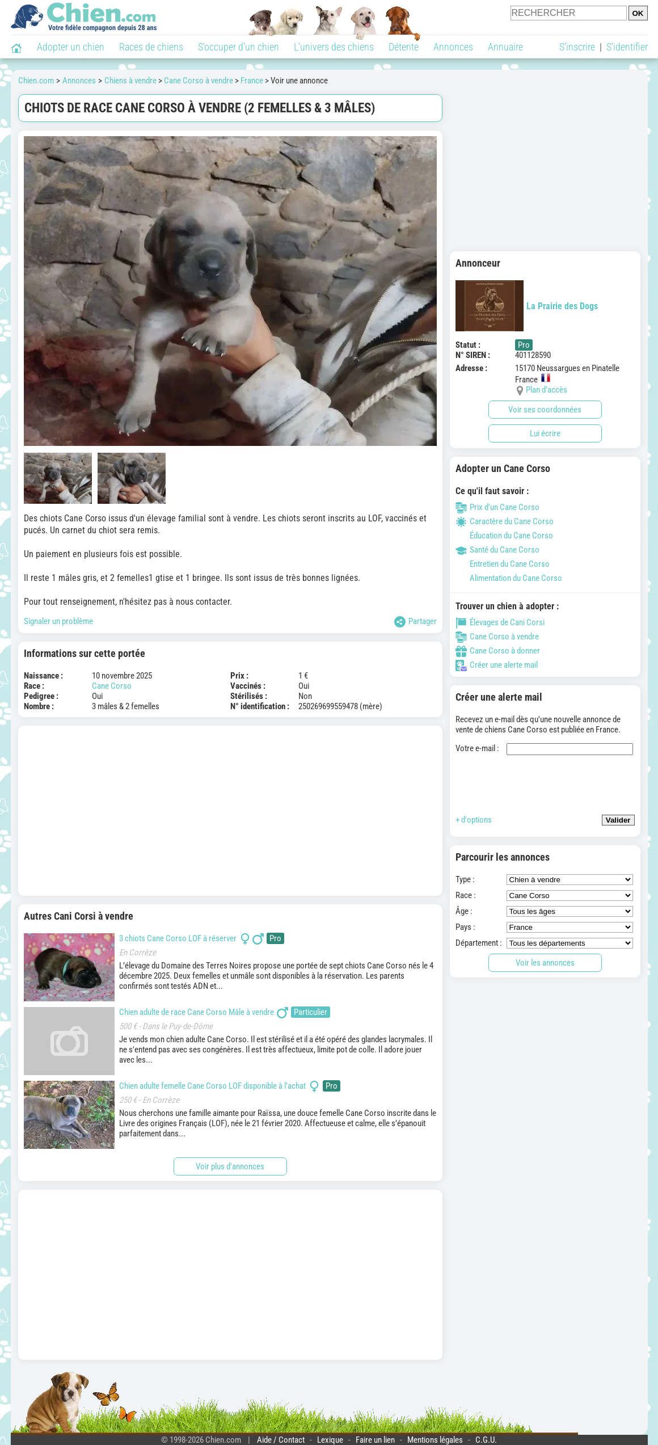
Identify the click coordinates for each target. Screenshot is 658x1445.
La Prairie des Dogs (526, 305)
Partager (415, 621)
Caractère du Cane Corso (504, 521)
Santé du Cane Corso (497, 550)
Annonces (453, 47)
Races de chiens (151, 47)
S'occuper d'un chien (238, 47)
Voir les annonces (545, 963)
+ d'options (473, 820)
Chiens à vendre (130, 80)
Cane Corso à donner (497, 651)
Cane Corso (112, 686)
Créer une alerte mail (496, 665)
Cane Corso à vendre (198, 80)
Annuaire (505, 47)
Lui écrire (545, 433)
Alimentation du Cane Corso (508, 578)
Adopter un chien (70, 47)
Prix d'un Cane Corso (497, 507)
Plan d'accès (546, 390)
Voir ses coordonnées (544, 410)
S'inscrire (577, 47)
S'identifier (627, 47)
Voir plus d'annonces (230, 1166)
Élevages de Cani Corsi (500, 622)
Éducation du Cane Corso (504, 535)
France (252, 80)
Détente (404, 47)
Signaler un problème (58, 621)
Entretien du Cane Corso (502, 564)
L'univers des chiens (334, 47)
